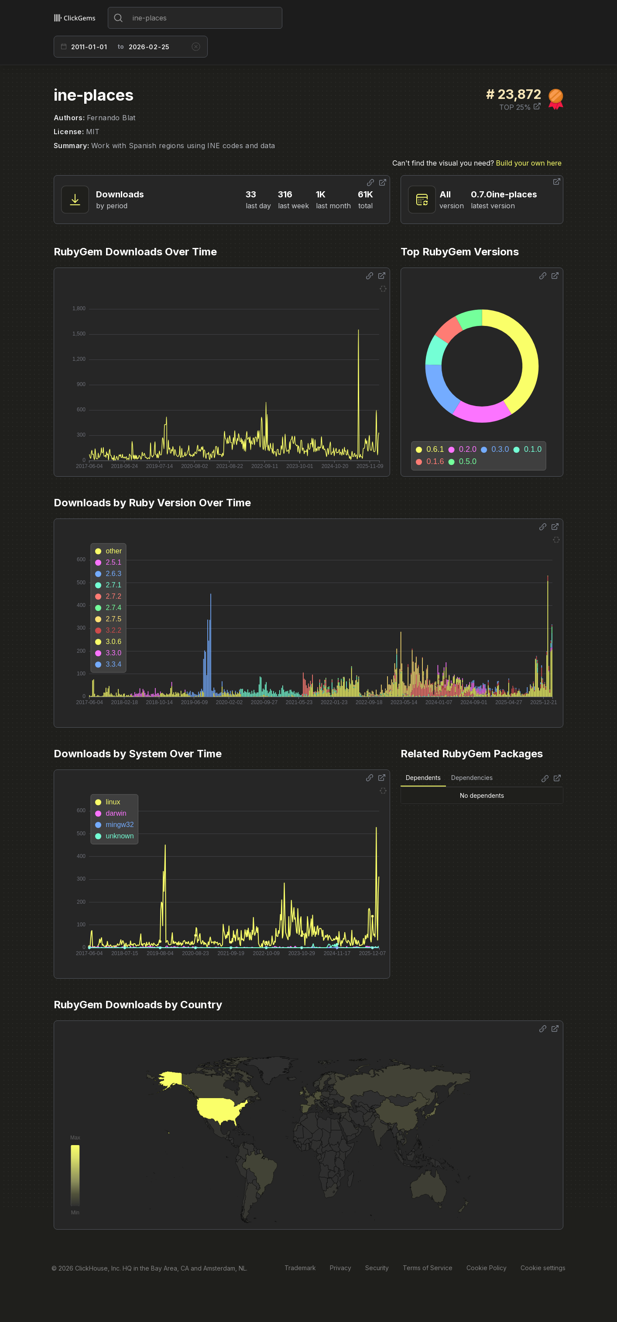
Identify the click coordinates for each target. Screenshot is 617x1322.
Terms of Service (427, 1267)
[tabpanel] (482, 795)
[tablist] (449, 777)
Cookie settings (543, 1267)
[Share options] (370, 182)
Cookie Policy (486, 1267)
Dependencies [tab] (472, 777)
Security (377, 1267)
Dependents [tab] (423, 777)
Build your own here (529, 163)
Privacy (340, 1267)
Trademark (300, 1267)
